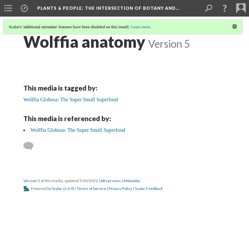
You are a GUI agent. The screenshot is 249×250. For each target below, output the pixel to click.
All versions (111, 180)
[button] (225, 8)
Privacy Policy (120, 188)
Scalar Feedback (149, 188)
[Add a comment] (31, 146)
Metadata (132, 180)
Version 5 (31, 180)
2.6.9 (68, 188)
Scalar (57, 188)
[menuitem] (8, 8)
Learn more (140, 26)
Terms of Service (91, 188)
